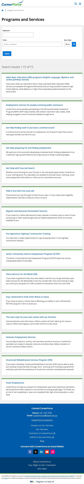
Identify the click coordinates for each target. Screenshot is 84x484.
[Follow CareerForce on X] (35, 452)
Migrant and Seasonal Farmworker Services (27, 211)
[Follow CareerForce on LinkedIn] (41, 452)
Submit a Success (42, 437)
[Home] (12, 4)
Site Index (42, 468)
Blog (42, 441)
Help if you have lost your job (20, 190)
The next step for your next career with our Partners (31, 317)
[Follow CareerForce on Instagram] (53, 452)
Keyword (6, 30)
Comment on (42, 433)
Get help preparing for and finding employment (28, 148)
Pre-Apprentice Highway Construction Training (28, 233)
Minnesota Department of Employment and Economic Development (50, 476)
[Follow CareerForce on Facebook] (30, 452)
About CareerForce (42, 461)
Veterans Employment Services (21, 337)
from (5, 40)
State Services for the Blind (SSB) (21, 274)
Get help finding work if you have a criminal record (30, 127)
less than (67, 40)
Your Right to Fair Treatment (42, 465)
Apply (7, 53)
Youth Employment (15, 382)
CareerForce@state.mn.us (45, 415)
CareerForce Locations (42, 420)
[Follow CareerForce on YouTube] (47, 452)
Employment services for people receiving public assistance (34, 105)
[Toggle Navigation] (80, 3)
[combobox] (32, 44)
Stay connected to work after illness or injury (27, 297)
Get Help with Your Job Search (20, 168)
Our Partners (42, 429)
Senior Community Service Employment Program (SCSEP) (33, 254)
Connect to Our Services (42, 425)
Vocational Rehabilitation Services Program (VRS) (29, 360)
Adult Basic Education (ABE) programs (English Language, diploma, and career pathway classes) (39, 78)
